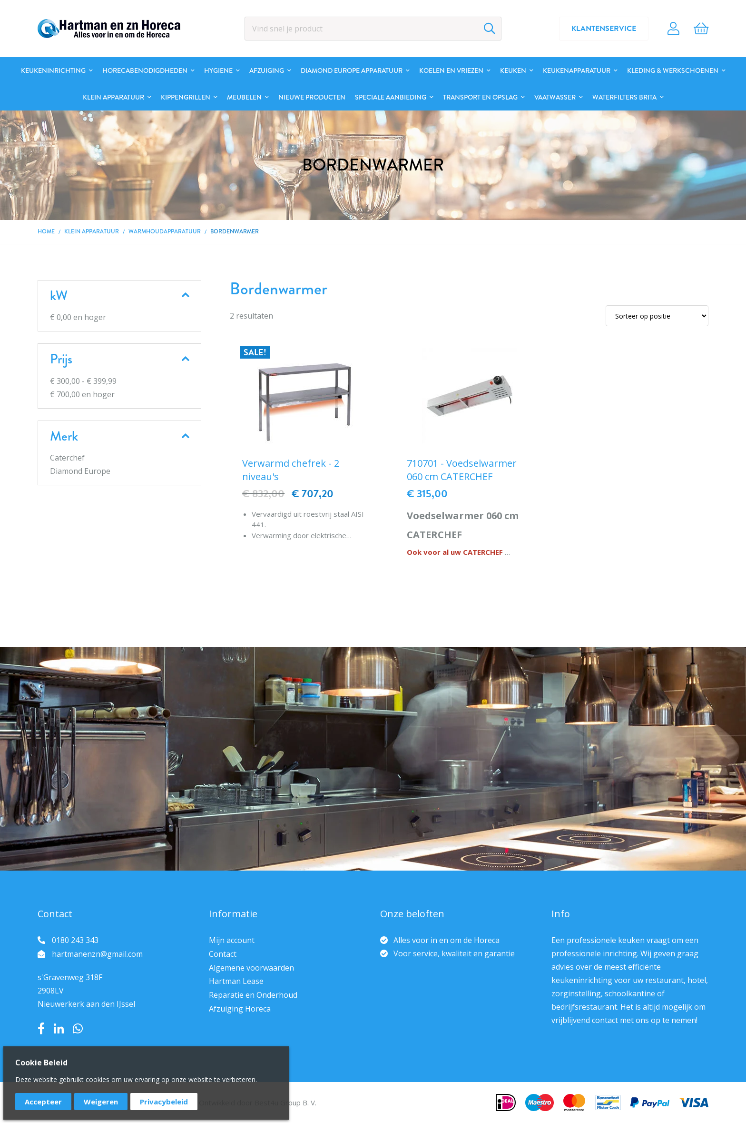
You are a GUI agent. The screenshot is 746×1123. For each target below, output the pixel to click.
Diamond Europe (80, 471)
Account (673, 28)
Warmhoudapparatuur (164, 231)
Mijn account (232, 940)
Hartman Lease (236, 981)
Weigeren (101, 1101)
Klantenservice (603, 28)
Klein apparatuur (91, 231)
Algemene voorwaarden (251, 968)
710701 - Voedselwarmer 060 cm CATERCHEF (462, 470)
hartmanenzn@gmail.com (97, 954)
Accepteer (43, 1101)
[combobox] (373, 28)
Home (46, 231)
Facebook (41, 1028)
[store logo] (109, 28)
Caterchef (67, 457)
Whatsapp (78, 1028)
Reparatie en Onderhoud (253, 995)
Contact (222, 954)
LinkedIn (59, 1028)
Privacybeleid (164, 1101)
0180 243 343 (75, 940)
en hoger (78, 317)
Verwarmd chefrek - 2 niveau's (290, 470)
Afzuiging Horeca (240, 1008)
